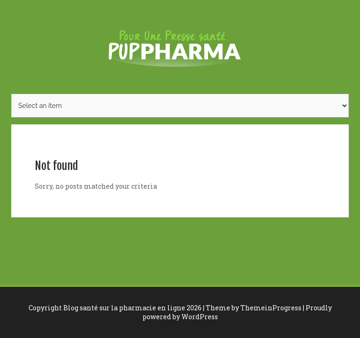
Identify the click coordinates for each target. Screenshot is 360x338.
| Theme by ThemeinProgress (252, 307)
